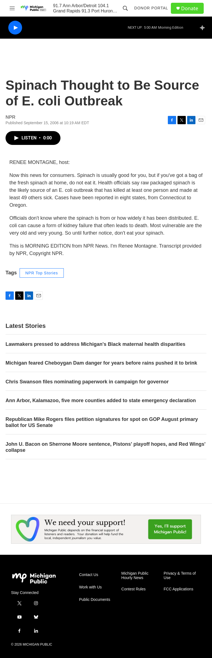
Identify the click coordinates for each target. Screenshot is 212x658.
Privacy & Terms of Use (180, 575)
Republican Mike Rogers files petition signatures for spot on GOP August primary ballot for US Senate (102, 422)
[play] (15, 28)
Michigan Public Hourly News (135, 575)
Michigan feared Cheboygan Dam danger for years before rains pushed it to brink (101, 363)
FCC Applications (178, 589)
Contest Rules (133, 589)
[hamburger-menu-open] (12, 8)
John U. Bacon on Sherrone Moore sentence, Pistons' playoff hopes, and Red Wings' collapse (106, 447)
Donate (189, 8)
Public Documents (94, 600)
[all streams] (204, 28)
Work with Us (90, 587)
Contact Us (88, 575)
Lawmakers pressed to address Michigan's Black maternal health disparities (96, 344)
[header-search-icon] (125, 8)
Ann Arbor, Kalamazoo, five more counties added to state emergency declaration (101, 400)
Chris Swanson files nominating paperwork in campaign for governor (87, 381)
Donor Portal (151, 8)
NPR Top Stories (41, 273)
